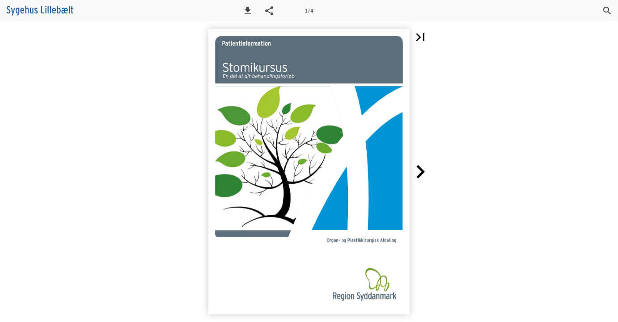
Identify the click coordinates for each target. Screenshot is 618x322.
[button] (247, 10)
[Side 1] (309, 10)
